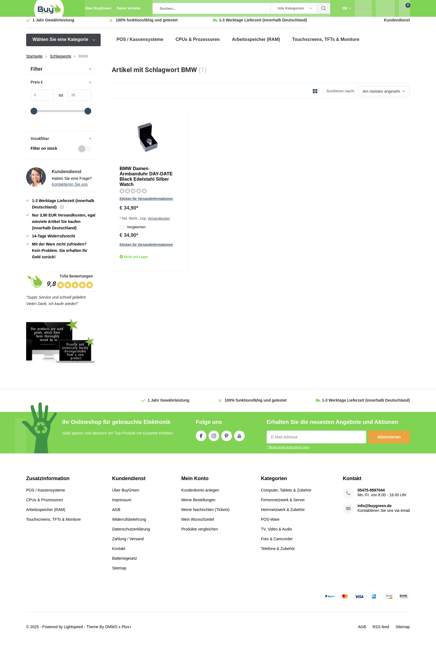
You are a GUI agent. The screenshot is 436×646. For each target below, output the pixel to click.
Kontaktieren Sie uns (70, 188)
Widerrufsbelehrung (129, 523)
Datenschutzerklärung (131, 533)
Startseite (34, 60)
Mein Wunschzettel (197, 523)
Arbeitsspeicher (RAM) (256, 43)
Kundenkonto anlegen (200, 494)
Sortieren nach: (340, 95)
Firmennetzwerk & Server (283, 504)
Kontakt (118, 553)
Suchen (323, 8)
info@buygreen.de (375, 510)
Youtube (239, 439)
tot (58, 99)
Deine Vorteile (128, 8)
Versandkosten (215, 149)
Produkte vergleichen (199, 533)
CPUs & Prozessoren (197, 43)
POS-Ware (270, 523)
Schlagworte (60, 60)
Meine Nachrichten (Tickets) (205, 514)
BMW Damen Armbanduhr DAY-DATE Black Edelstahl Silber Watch (213, 124)
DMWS (111, 631)
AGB (116, 514)
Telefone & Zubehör (278, 553)
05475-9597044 (371, 494)
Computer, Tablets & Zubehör (286, 494)
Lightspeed (73, 631)
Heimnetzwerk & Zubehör (283, 514)
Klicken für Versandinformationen (200, 141)
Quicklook (180, 179)
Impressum (121, 504)
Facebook (201, 439)
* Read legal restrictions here (288, 451)
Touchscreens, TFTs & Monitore (325, 43)
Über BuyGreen (98, 8)
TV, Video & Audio (276, 533)
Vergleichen (187, 158)
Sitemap (119, 572)
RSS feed (381, 631)
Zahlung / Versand (128, 543)
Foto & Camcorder (277, 543)
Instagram (214, 439)
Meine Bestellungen (198, 504)
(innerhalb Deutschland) (263, 24)
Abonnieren (389, 441)
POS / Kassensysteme (140, 43)
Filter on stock (61, 152)
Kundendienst (397, 24)
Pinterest (226, 439)
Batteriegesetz (124, 562)
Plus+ (126, 631)
